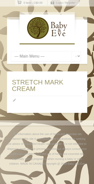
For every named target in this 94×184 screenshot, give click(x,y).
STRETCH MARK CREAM (37, 85)
